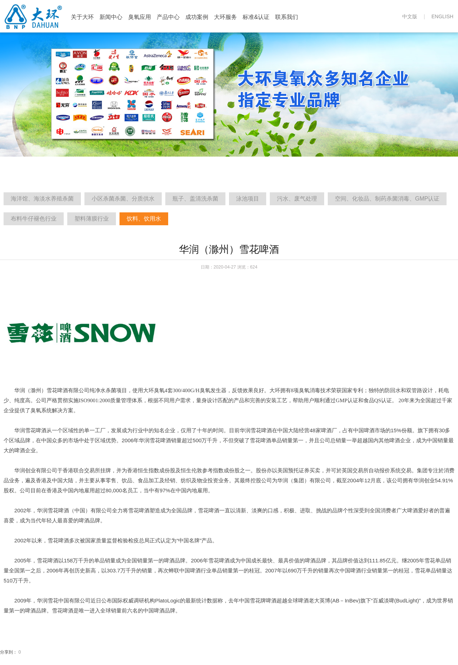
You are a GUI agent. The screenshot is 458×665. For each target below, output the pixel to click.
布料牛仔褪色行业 (34, 219)
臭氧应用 (139, 17)
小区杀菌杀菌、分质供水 (123, 199)
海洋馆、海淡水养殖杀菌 (42, 199)
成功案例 (196, 17)
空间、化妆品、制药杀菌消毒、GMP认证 (387, 199)
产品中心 (168, 17)
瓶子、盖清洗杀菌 (195, 199)
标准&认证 (256, 17)
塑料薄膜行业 (91, 219)
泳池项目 (247, 199)
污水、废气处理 (297, 199)
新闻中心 (110, 17)
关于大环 (82, 17)
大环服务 (225, 17)
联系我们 (286, 17)
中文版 (409, 16)
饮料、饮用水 (144, 219)
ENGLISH (442, 16)
